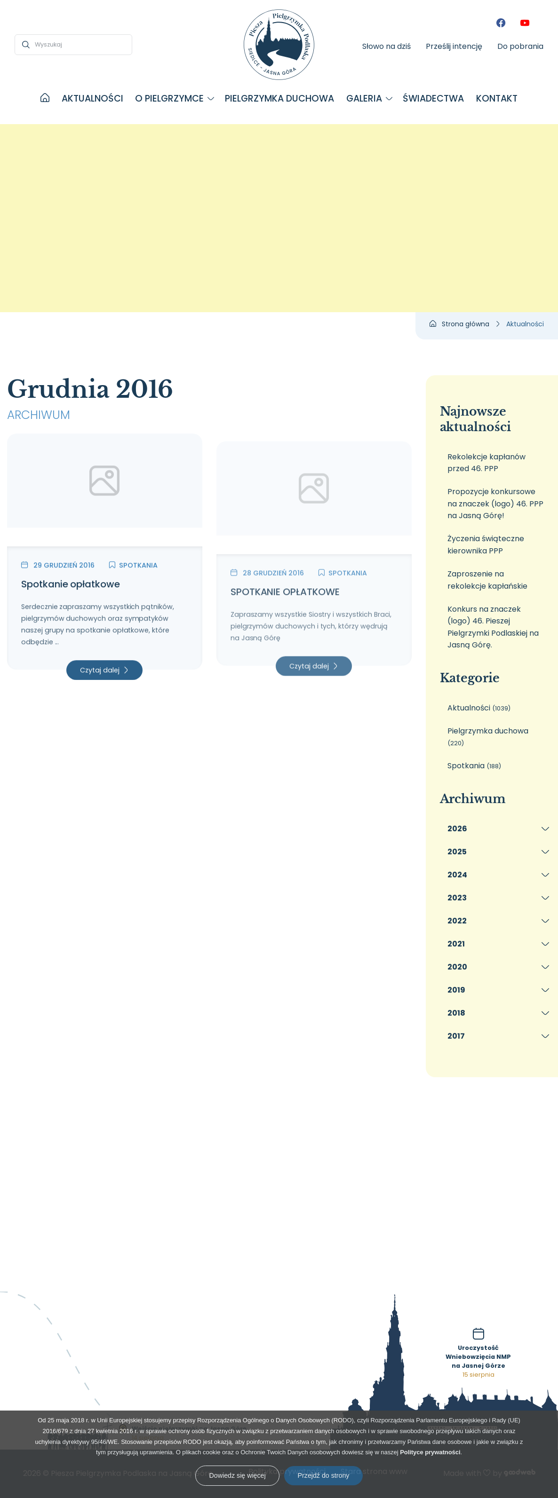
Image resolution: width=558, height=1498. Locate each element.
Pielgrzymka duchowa (487, 736)
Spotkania (133, 573)
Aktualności (478, 707)
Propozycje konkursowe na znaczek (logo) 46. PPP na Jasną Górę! (495, 503)
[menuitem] (45, 99)
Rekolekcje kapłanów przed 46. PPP (486, 462)
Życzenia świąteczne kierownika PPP (485, 544)
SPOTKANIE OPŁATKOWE (285, 624)
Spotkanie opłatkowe (70, 592)
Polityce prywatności (430, 1452)
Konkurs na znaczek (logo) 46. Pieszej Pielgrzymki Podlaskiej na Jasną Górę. (493, 627)
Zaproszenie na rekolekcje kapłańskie (487, 579)
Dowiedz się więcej (237, 1475)
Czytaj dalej (100, 678)
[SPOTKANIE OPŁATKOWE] (314, 529)
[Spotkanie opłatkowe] (104, 498)
